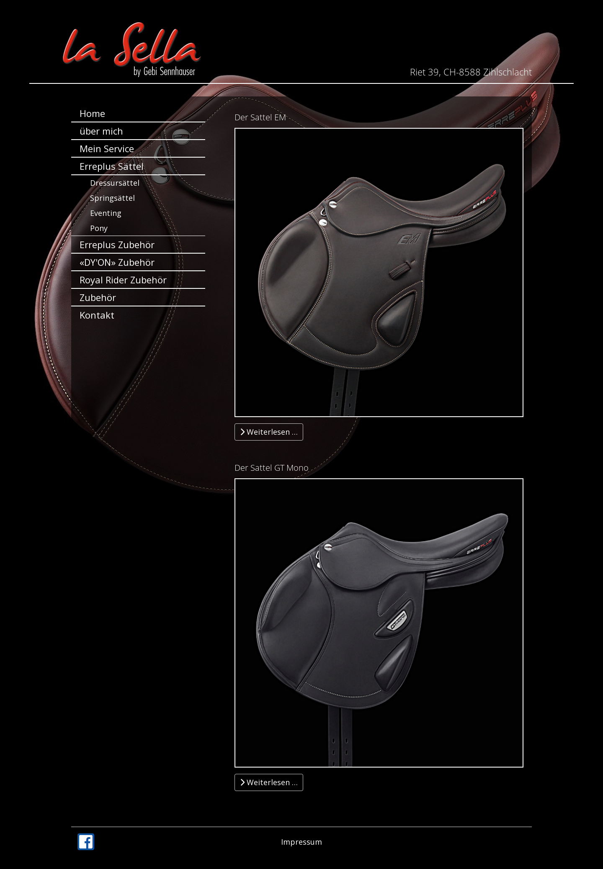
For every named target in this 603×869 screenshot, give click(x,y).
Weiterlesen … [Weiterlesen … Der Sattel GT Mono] (269, 782)
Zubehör (98, 297)
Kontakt (97, 315)
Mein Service (107, 148)
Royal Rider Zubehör (123, 279)
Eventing (105, 213)
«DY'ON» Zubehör (117, 262)
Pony (99, 228)
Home (92, 113)
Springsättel (112, 198)
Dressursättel (114, 183)
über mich (101, 131)
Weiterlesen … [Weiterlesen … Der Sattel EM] (269, 432)
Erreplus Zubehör (117, 244)
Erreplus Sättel (112, 166)
